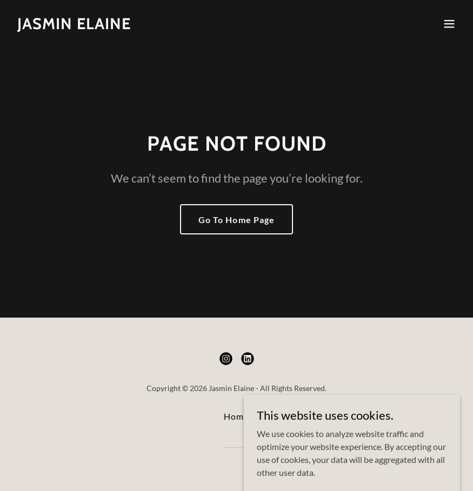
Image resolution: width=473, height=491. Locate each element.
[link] (74, 26)
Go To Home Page (236, 219)
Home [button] (236, 416)
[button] (449, 24)
